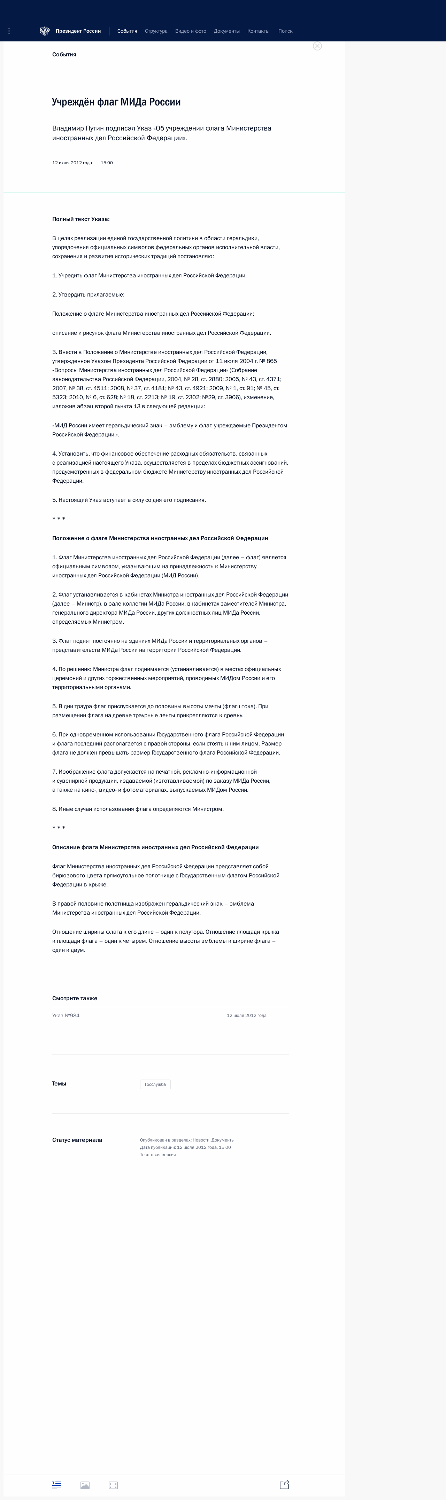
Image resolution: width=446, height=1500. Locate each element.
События (64, 54)
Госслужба (155, 1084)
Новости (201, 1140)
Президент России (78, 10)
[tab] (57, 1485)
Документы (223, 1140)
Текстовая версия (158, 1155)
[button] (11, 10)
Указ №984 (65, 1015)
